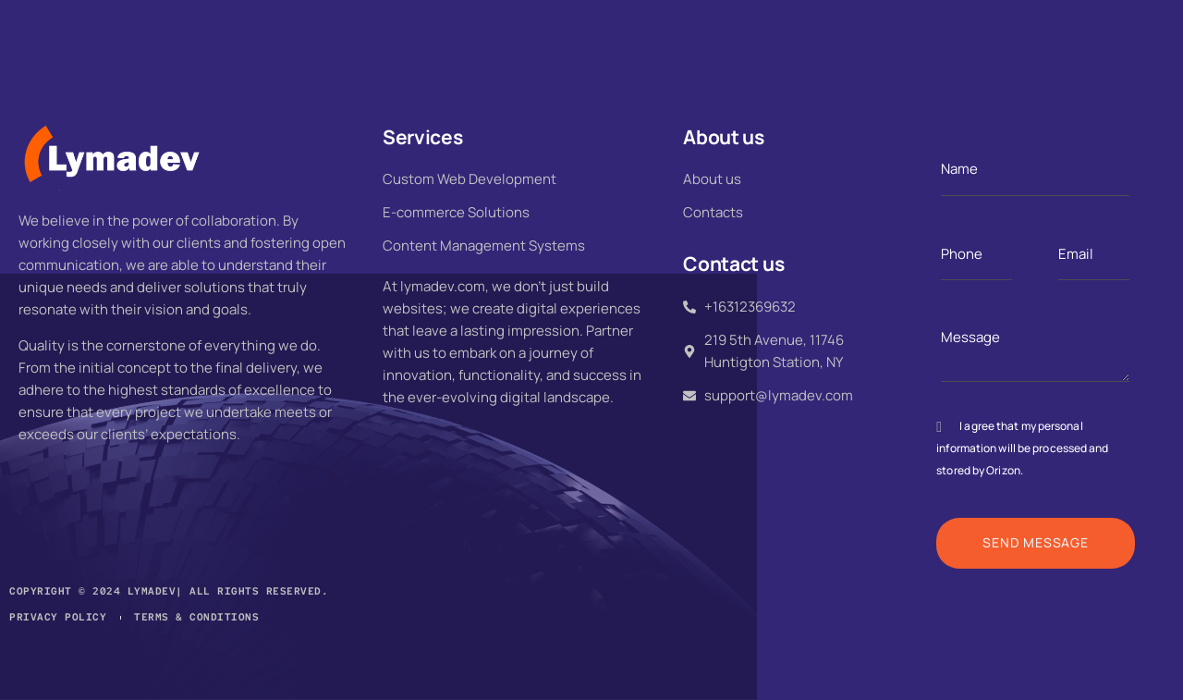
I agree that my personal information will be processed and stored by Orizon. (1022, 448)
